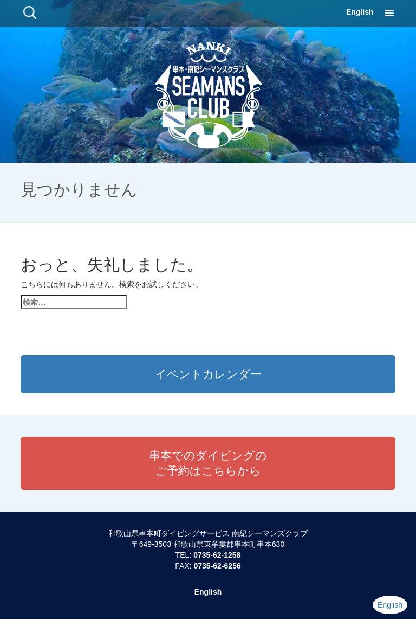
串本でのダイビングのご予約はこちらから (208, 463)
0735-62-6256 (217, 565)
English (360, 12)
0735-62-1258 (216, 555)
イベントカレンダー (208, 374)
